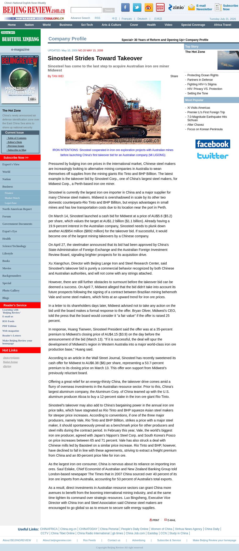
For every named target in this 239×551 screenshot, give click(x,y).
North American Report (17, 209)
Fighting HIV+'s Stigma (202, 84)
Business (7, 186)
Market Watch (12, 197)
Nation (6, 179)
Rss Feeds (89, 540)
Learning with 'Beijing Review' (11, 311)
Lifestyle (7, 253)
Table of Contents (17, 137)
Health (6, 238)
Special (6, 283)
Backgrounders (11, 275)
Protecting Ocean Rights (202, 75)
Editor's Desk (15, 141)
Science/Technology (14, 246)
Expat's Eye (9, 231)
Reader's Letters (11, 335)
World (6, 171)
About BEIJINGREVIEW (17, 540)
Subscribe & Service (169, 540)
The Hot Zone (11, 110)
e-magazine (20, 49)
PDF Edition (9, 325)
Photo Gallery (11, 290)
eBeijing (7, 366)
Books (6, 261)
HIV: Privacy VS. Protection (204, 89)
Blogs (5, 298)
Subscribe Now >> (16, 157)
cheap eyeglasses (11, 357)
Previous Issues (16, 145)
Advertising (138, 540)
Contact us (114, 540)
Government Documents (17, 224)
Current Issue (14, 132)
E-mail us (7, 316)
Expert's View (11, 164)
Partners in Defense (200, 79)
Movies (6, 268)
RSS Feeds (8, 321)
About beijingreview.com (57, 540)
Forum (6, 216)
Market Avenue (10, 362)
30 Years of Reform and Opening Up (158, 40)
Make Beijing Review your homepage (214, 540)
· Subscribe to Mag (16, 149)
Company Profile (196, 40)
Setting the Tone (197, 93)
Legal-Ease (10, 202)
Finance (9, 192)
